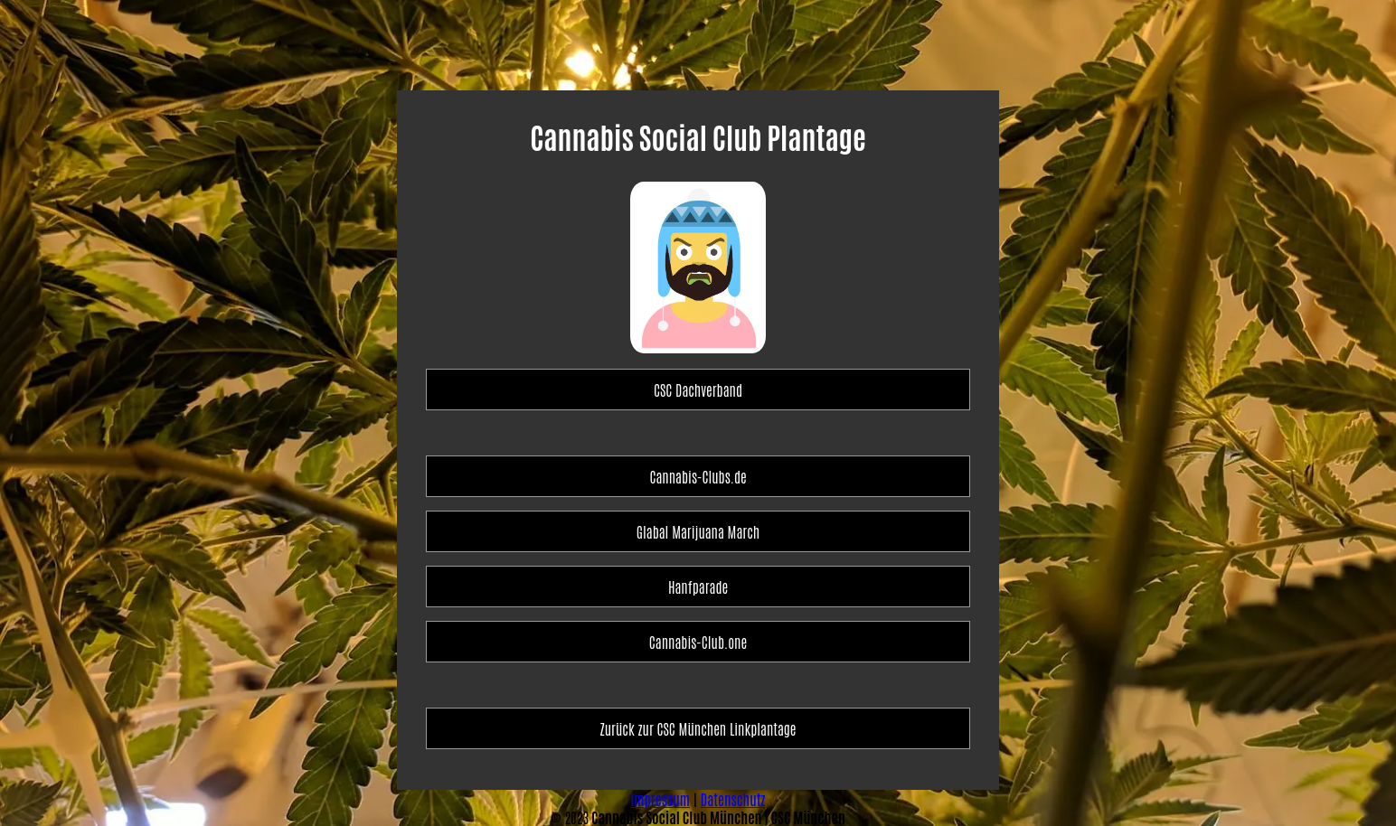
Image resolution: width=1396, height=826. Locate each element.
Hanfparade (698, 586)
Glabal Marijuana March (698, 531)
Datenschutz (733, 799)
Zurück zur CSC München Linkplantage (698, 728)
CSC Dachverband (698, 389)
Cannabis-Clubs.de (697, 476)
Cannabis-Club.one (698, 642)
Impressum (660, 799)
